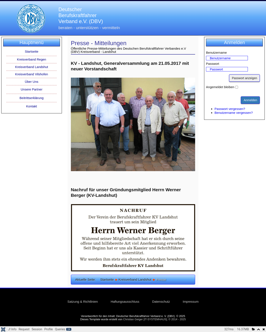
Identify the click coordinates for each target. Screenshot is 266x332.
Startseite (31, 51)
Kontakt (31, 106)
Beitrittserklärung (32, 98)
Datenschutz (161, 301)
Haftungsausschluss (125, 301)
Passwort (212, 63)
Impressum (191, 301)
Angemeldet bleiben (220, 87)
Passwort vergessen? (230, 109)
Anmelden (250, 100)
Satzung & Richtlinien (82, 301)
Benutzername (216, 52)
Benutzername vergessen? (234, 112)
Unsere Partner (31, 89)
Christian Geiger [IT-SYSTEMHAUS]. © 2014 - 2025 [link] (154, 319)
